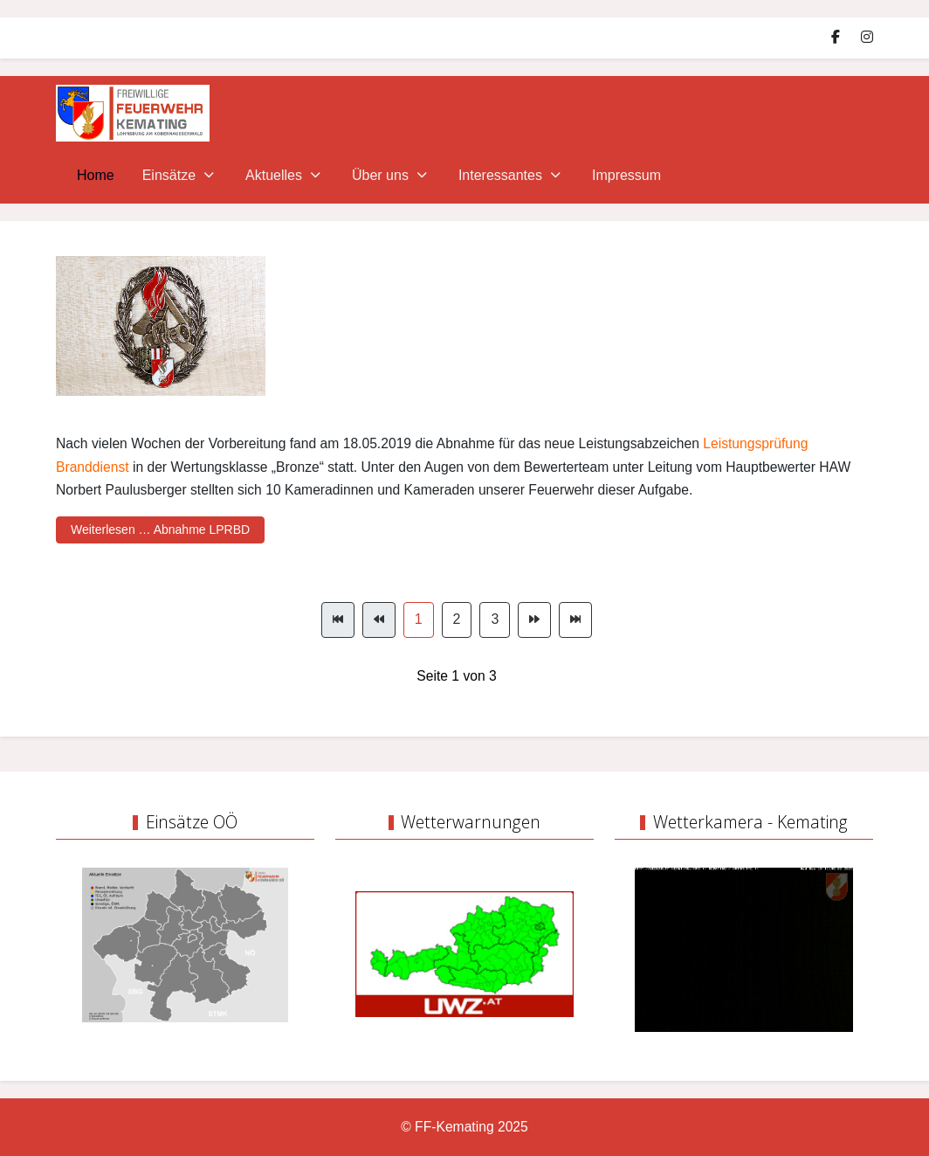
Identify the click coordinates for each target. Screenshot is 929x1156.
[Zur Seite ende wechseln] (575, 620)
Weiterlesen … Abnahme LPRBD (160, 529)
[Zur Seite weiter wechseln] (534, 620)
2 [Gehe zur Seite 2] (457, 619)
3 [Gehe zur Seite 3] (495, 619)
